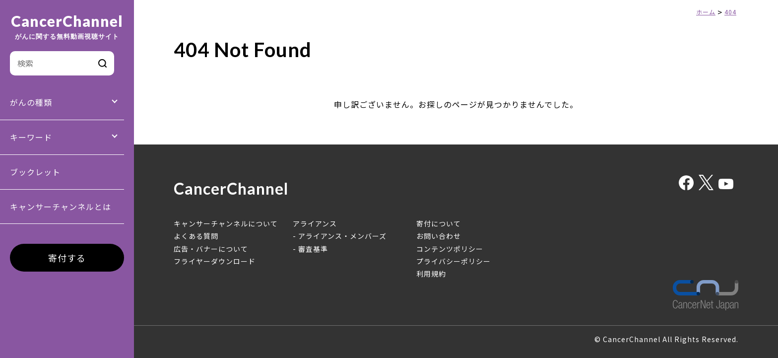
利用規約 (431, 274)
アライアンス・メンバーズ (342, 236)
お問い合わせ (438, 236)
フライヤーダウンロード (215, 261)
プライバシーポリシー (453, 261)
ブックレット (35, 172)
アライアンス (315, 223)
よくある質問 (196, 236)
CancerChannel (67, 27)
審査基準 (313, 249)
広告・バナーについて (211, 249)
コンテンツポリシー (449, 249)
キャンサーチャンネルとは (60, 207)
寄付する (67, 257)
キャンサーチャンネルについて (226, 223)
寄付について (438, 223)
